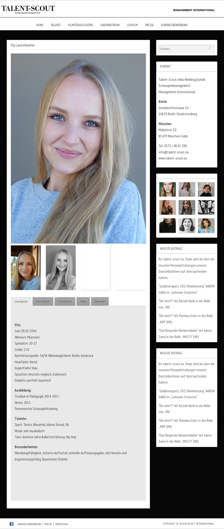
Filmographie (65, 301)
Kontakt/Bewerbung (174, 25)
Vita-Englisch (43, 301)
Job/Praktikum (110, 25)
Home (39, 25)
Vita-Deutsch (21, 301)
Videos (83, 301)
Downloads (100, 301)
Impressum (61, 524)
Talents (56, 25)
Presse (149, 25)
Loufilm (132, 25)
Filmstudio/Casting (80, 25)
